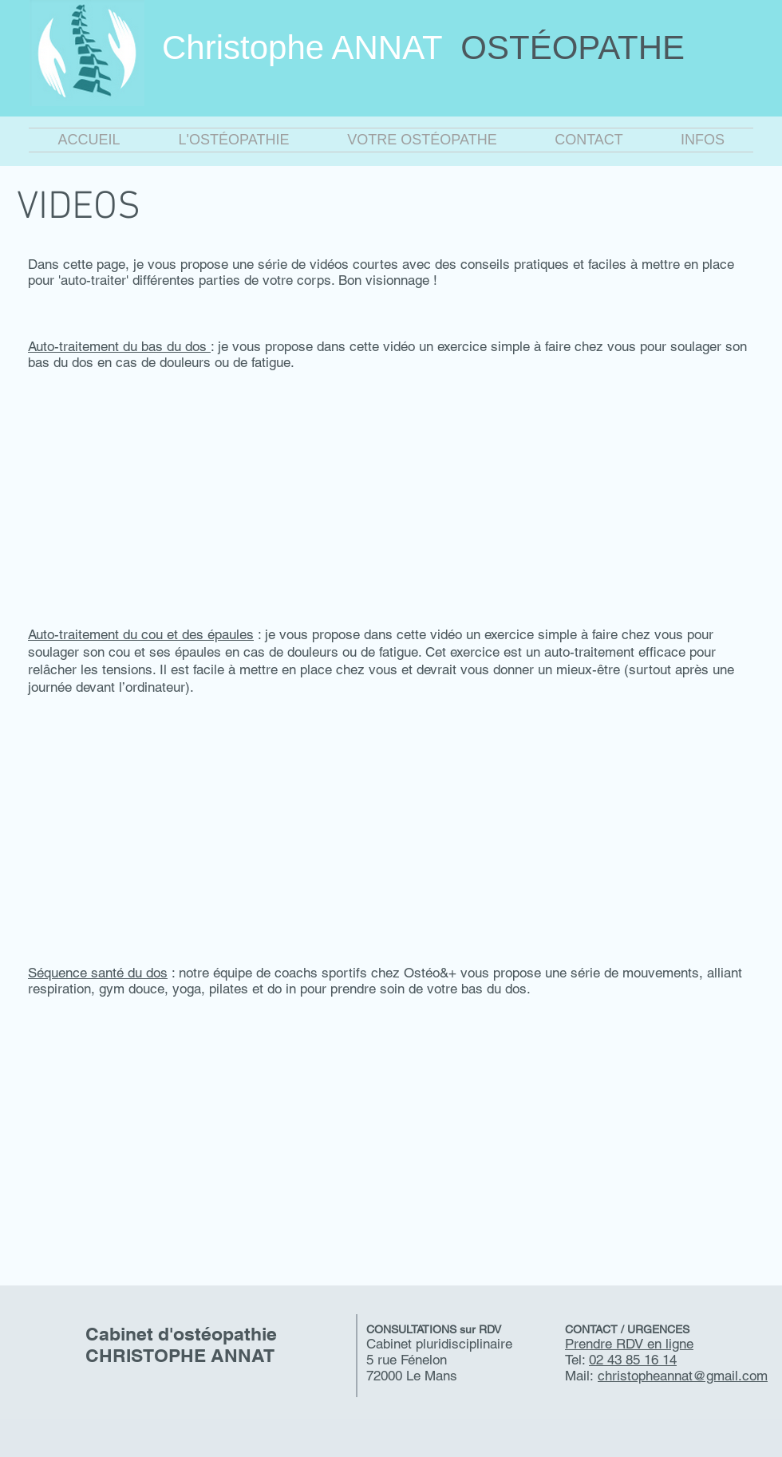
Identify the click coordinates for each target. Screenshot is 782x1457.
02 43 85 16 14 (633, 1360)
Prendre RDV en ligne (629, 1344)
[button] (233, 140)
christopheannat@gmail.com (683, 1376)
